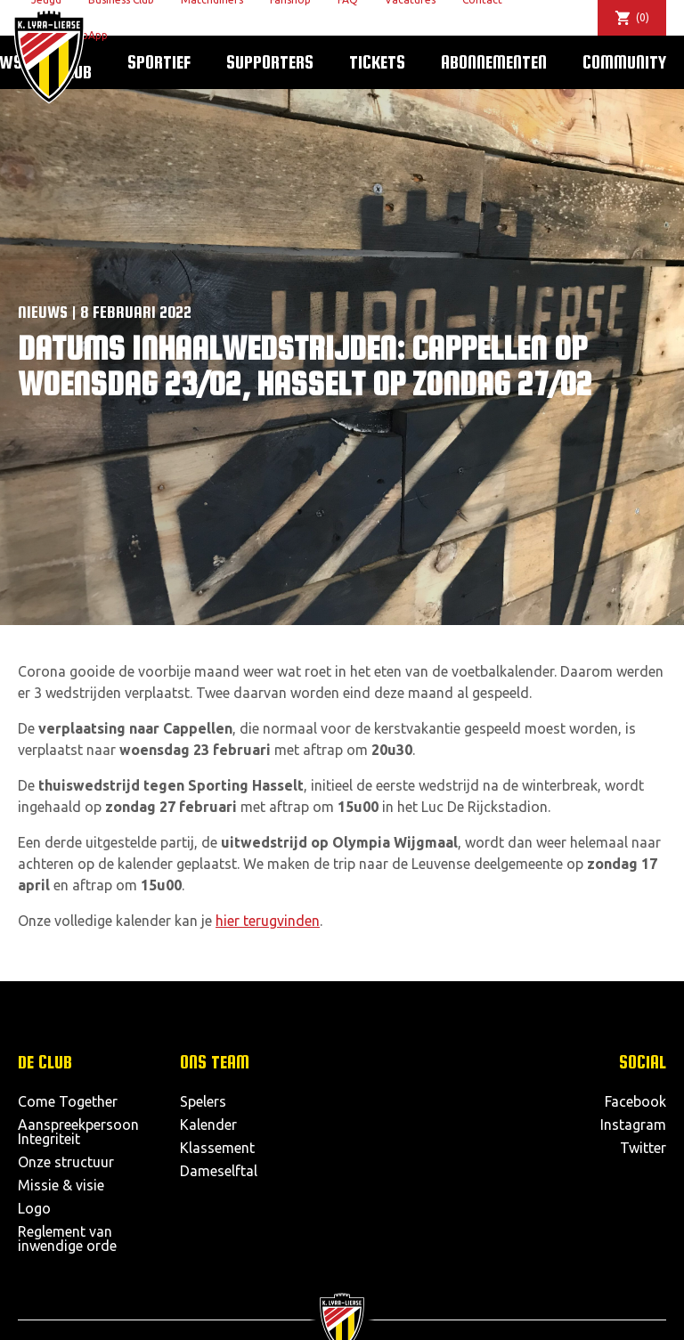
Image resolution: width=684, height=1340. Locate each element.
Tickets (377, 62)
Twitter (643, 1148)
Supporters (270, 62)
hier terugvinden (268, 921)
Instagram (633, 1125)
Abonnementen (494, 62)
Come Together (68, 1101)
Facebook (635, 1101)
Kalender (208, 1125)
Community (624, 62)
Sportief (159, 62)
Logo (34, 1208)
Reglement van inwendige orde (67, 1238)
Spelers (203, 1101)
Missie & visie (61, 1185)
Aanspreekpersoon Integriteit (78, 1132)
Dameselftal (218, 1171)
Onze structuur (66, 1162)
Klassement (217, 1148)
